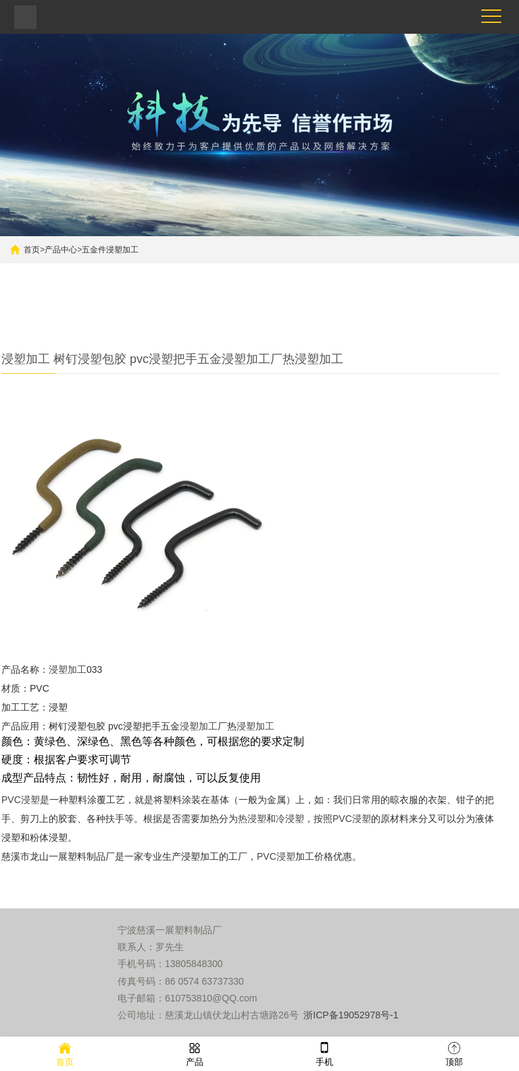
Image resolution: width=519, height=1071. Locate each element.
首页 (32, 249)
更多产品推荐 (165, 320)
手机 (324, 1053)
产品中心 (61, 249)
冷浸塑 (290, 818)
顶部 (454, 1053)
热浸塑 (252, 818)
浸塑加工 (67, 669)
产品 (194, 1053)
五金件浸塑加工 (110, 249)
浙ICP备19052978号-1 (350, 1015)
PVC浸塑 (20, 799)
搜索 (408, 287)
